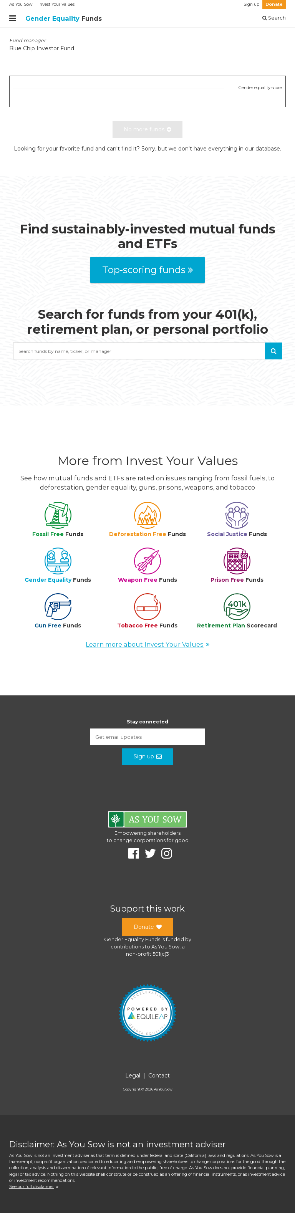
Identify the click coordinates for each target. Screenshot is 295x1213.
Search (274, 18)
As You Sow (20, 4)
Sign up (251, 4)
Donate (274, 4)
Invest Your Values (56, 4)
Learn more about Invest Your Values (147, 644)
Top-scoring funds (147, 269)
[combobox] (147, 351)
